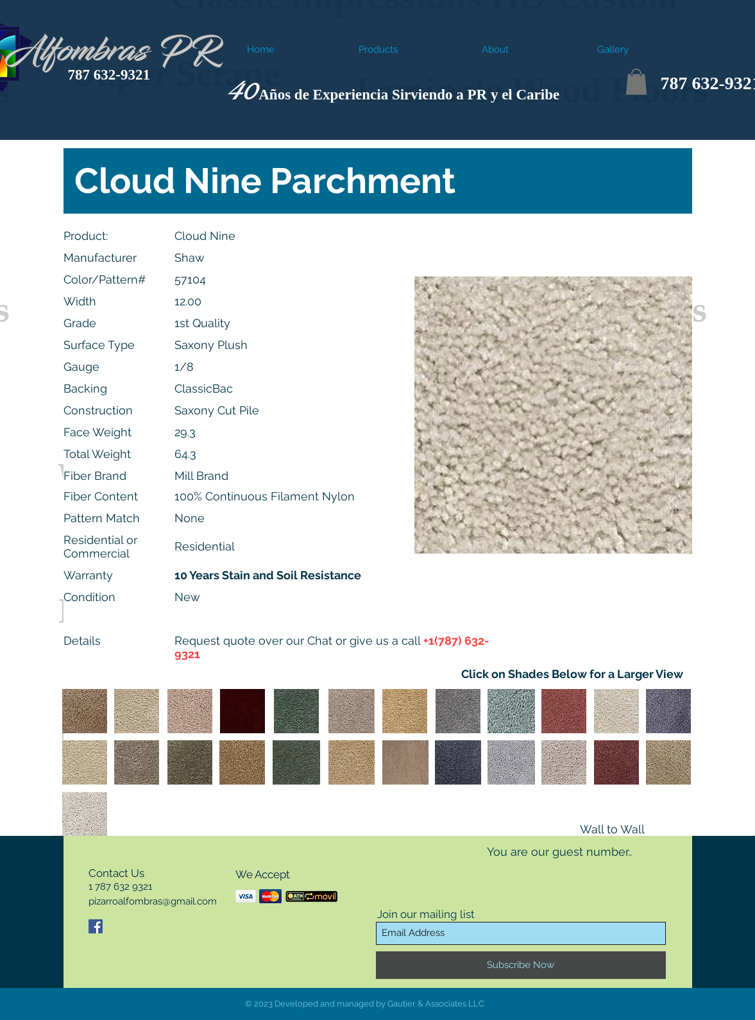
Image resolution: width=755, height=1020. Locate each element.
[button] (636, 82)
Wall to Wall (612, 829)
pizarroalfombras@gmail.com (153, 901)
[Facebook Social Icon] (96, 926)
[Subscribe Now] (521, 965)
